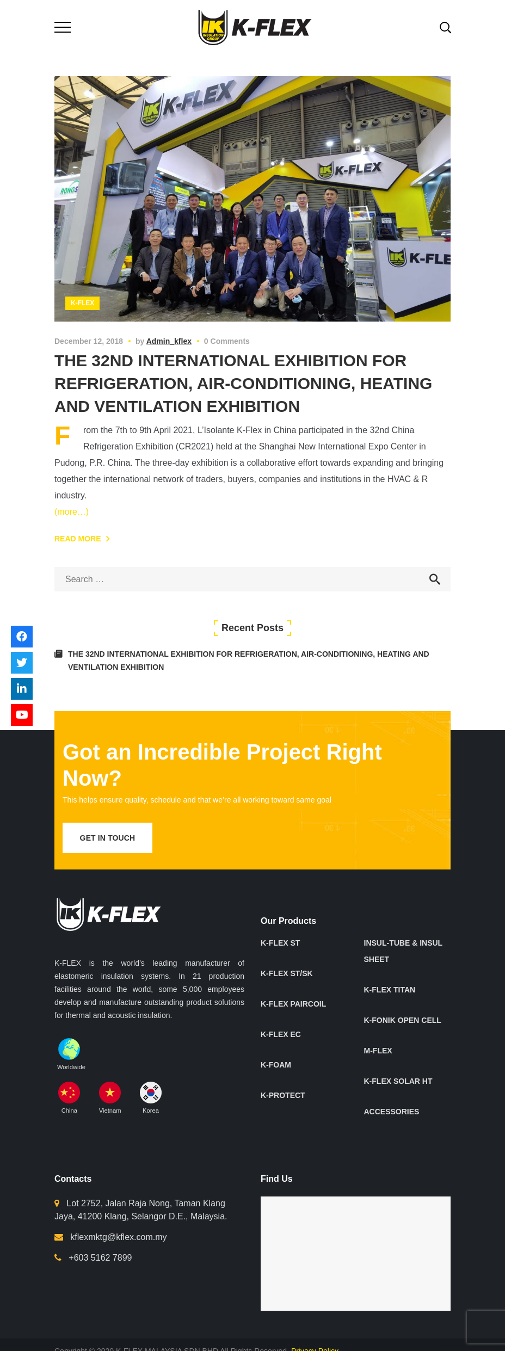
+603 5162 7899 (100, 1257)
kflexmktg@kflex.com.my (118, 1237)
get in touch (108, 838)
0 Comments (227, 341)
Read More (77, 538)
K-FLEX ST (280, 943)
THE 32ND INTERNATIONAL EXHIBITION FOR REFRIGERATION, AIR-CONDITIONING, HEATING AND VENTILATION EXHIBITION (243, 383)
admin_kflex (169, 341)
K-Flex (82, 303)
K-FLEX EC (281, 1034)
